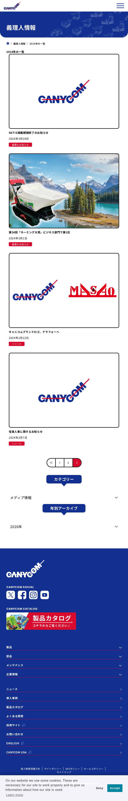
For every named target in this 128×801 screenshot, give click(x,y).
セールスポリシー (93, 768)
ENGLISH (12, 743)
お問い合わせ (14, 734)
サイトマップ (64, 772)
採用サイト (13, 725)
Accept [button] (115, 788)
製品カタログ (14, 707)
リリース (16, 343)
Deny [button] (99, 788)
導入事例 (12, 698)
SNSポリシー (72, 768)
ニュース (11, 689)
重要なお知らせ (20, 144)
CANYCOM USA (16, 752)
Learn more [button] (14, 795)
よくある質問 (14, 716)
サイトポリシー (52, 768)
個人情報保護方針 (30, 768)
